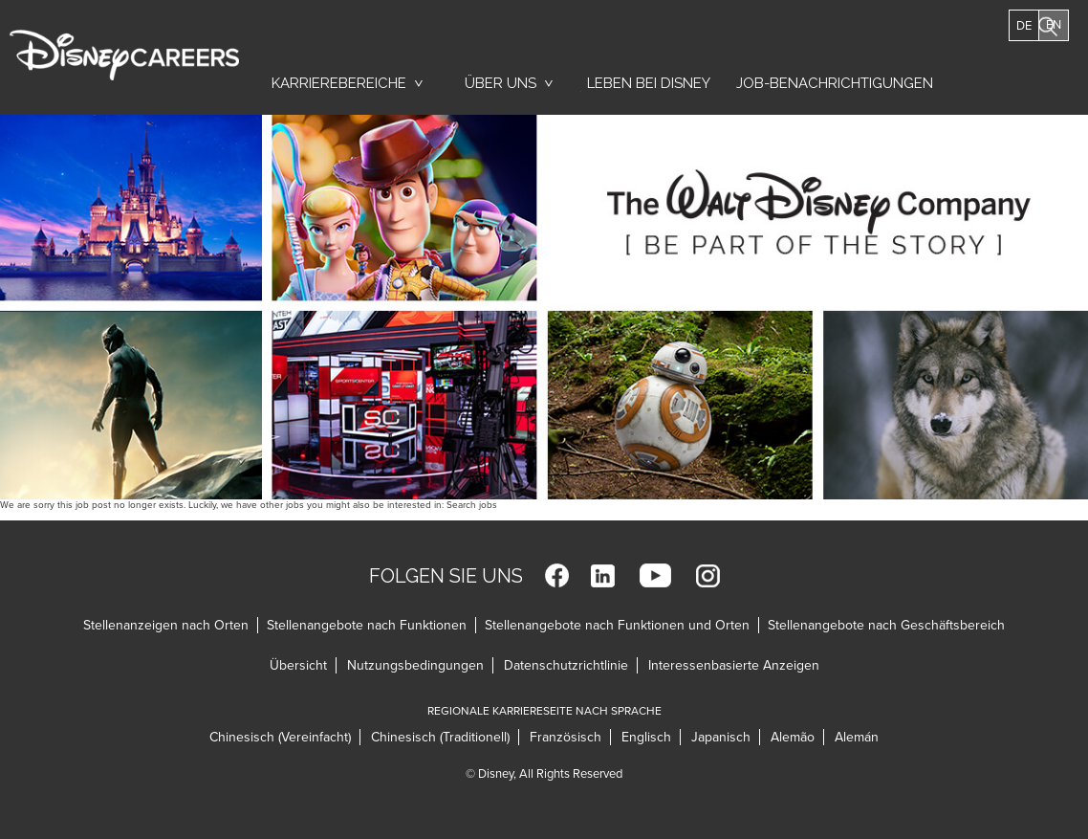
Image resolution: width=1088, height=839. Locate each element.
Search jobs (471, 505)
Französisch (565, 737)
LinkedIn (603, 575)
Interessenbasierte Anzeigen (733, 665)
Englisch (646, 737)
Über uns (500, 83)
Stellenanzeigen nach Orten (166, 625)
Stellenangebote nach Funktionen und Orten (617, 625)
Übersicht (298, 665)
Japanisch (721, 737)
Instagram (708, 575)
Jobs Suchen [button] (1021, 74)
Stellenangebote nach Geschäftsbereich (886, 625)
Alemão (793, 737)
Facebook (557, 575)
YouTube (655, 575)
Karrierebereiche (339, 83)
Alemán (857, 737)
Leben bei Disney (645, 88)
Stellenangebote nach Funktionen (367, 625)
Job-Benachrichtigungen (834, 83)
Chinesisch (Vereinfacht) (280, 737)
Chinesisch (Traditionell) (440, 737)
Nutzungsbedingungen (415, 665)
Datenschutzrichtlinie (566, 665)
